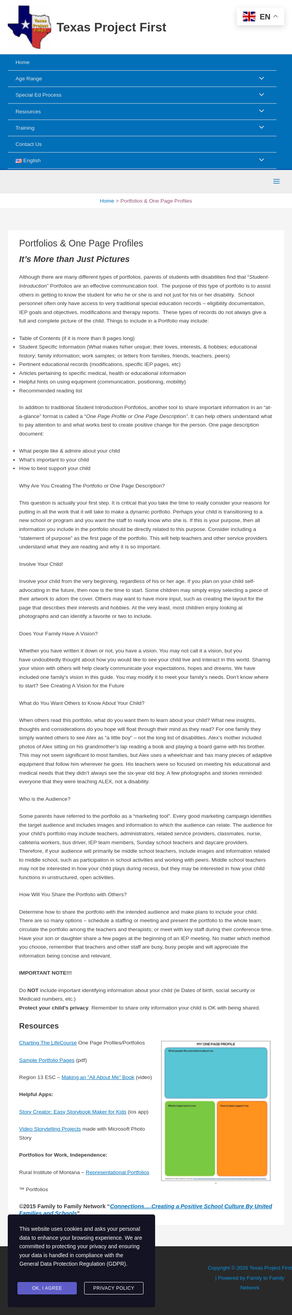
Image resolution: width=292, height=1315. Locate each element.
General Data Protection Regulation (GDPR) (72, 1269)
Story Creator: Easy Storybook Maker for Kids (72, 1112)
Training (25, 128)
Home (22, 62)
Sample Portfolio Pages (46, 1060)
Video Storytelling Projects (50, 1129)
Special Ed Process (39, 95)
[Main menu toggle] (277, 181)
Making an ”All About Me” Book (98, 1077)
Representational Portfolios (117, 1172)
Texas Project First (111, 27)
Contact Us (29, 144)
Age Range (29, 79)
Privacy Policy (114, 1289)
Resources (28, 111)
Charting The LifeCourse (48, 1043)
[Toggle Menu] (259, 79)
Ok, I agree (47, 1289)
